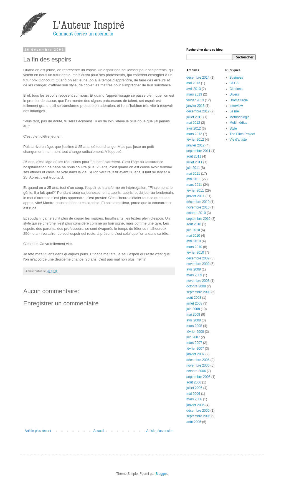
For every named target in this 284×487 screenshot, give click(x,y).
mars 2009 (194, 275)
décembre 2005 (197, 411)
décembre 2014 (197, 77)
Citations (236, 89)
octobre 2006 (196, 371)
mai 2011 (193, 174)
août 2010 (193, 224)
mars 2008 (194, 326)
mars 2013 (194, 94)
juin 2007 (193, 337)
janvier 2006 (195, 405)
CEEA (234, 83)
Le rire (234, 111)
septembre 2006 (198, 377)
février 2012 (195, 139)
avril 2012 (193, 128)
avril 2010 (193, 241)
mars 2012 (194, 134)
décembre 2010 (197, 202)
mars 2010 (194, 247)
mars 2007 (194, 343)
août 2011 (193, 156)
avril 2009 (193, 269)
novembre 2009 (197, 264)
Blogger (161, 474)
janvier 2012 (195, 145)
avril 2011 (193, 179)
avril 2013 (193, 89)
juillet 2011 (194, 162)
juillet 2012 (194, 117)
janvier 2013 (195, 106)
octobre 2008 (196, 286)
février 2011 (195, 190)
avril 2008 (193, 320)
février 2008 (195, 332)
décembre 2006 (197, 360)
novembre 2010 (197, 207)
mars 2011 (194, 185)
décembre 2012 (197, 111)
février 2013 (195, 100)
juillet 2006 (194, 388)
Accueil (98, 431)
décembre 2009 (197, 258)
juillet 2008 (194, 303)
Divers (234, 94)
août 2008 (193, 298)
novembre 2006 (197, 365)
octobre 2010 (196, 213)
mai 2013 (193, 83)
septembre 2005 (198, 416)
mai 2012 (193, 123)
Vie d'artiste (238, 139)
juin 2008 (193, 309)
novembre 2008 (197, 281)
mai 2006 (193, 394)
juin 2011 (193, 168)
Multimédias (238, 123)
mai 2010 (193, 236)
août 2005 (193, 422)
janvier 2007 (195, 354)
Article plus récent (38, 431)
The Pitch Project (242, 134)
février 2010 (195, 252)
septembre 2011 (198, 151)
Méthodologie (240, 117)
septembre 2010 (198, 219)
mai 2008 (193, 314)
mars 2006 (194, 399)
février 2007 (195, 349)
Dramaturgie (239, 100)
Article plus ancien (159, 431)
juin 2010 (193, 230)
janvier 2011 (195, 196)
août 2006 (193, 382)
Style (233, 128)
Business (236, 77)
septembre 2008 (198, 292)
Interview (236, 106)
